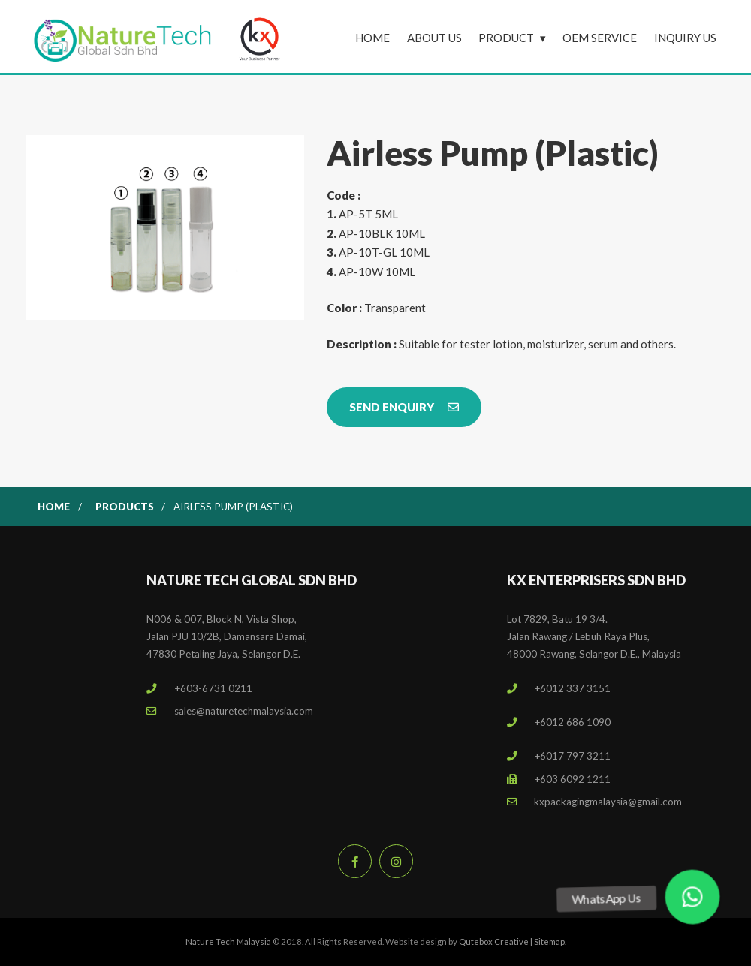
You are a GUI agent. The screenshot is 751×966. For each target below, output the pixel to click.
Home (372, 37)
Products (124, 507)
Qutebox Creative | (496, 941)
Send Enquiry (404, 407)
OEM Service (599, 37)
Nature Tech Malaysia (228, 941)
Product (506, 37)
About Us (434, 37)
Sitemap (549, 941)
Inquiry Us (685, 37)
